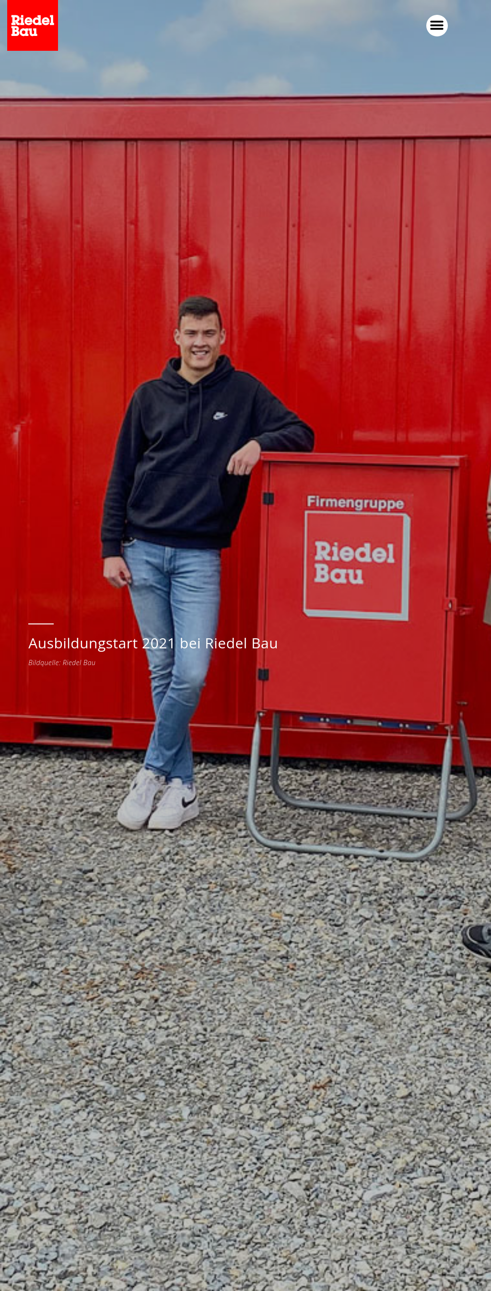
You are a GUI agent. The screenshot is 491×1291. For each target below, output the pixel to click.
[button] (437, 25)
